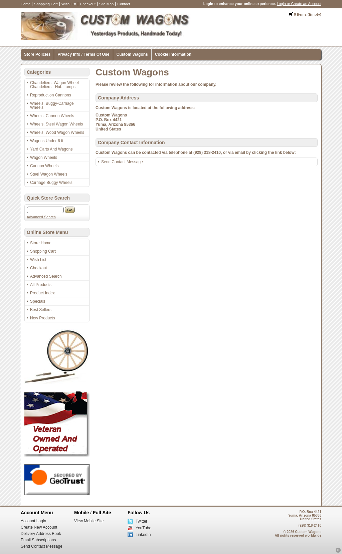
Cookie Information (173, 54)
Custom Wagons (132, 54)
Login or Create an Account (299, 4)
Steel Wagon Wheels (48, 174)
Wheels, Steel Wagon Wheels (56, 124)
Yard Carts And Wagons (51, 149)
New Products (42, 318)
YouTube (143, 528)
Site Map (106, 4)
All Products (40, 284)
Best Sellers (40, 309)
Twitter (141, 521)
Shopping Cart (45, 4)
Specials (37, 301)
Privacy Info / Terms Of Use (83, 54)
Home (25, 4)
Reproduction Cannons (50, 95)
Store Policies (37, 54)
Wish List (68, 4)
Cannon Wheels (44, 166)
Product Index (42, 293)
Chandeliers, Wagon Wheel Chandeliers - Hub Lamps (54, 84)
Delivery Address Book (41, 533)
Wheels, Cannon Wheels (52, 115)
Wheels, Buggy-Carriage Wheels (52, 105)
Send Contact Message (122, 162)
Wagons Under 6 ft (46, 140)
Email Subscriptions (38, 540)
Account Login (33, 521)
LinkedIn (143, 534)
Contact (123, 4)
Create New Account (39, 527)
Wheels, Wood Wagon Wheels (57, 132)
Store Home (40, 243)
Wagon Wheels (43, 157)
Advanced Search (41, 217)
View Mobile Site (89, 521)
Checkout (87, 4)
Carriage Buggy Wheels (51, 182)
